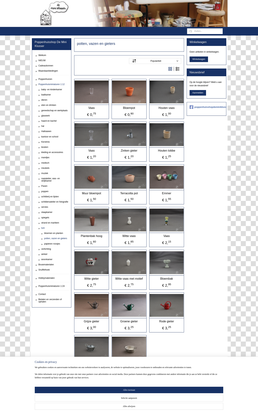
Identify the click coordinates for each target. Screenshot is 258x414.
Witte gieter (91, 278)
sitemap (126, 407)
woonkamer (46, 259)
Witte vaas (129, 235)
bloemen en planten (53, 233)
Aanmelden (197, 92)
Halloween (46, 131)
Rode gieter (166, 321)
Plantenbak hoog (91, 235)
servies (44, 207)
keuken (44, 147)
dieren (44, 100)
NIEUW (42, 60)
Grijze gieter (91, 321)
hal (42, 126)
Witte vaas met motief (129, 278)
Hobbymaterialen (47, 278)
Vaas (91, 107)
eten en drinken (48, 105)
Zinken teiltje (91, 364)
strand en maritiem (50, 223)
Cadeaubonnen (46, 65)
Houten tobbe (166, 150)
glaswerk (45, 115)
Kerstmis (45, 142)
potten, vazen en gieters (55, 238)
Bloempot (129, 107)
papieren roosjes (52, 244)
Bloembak (166, 278)
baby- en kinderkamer (51, 89)
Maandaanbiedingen (48, 71)
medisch (45, 163)
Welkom (42, 55)
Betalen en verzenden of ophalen (50, 300)
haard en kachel (49, 121)
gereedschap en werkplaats (54, 110)
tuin (43, 228)
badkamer (46, 94)
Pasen (44, 186)
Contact (42, 294)
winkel (44, 254)
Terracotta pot (129, 193)
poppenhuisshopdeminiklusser (206, 107)
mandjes (45, 157)
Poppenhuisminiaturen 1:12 (52, 84)
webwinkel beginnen (145, 407)
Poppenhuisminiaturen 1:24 (52, 286)
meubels (45, 168)
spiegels (45, 217)
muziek (44, 173)
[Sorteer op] (155, 61)
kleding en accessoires (52, 152)
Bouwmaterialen (46, 264)
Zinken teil (129, 364)
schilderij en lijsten (50, 196)
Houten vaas (167, 107)
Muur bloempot (91, 193)
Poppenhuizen (45, 79)
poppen (45, 191)
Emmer (166, 193)
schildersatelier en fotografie (54, 202)
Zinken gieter (129, 150)
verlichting (46, 249)
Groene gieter (129, 321)
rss (133, 407)
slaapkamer (46, 212)
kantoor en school (49, 136)
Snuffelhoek (44, 270)
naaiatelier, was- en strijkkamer (50, 179)
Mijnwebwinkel (172, 407)
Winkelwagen (198, 59)
